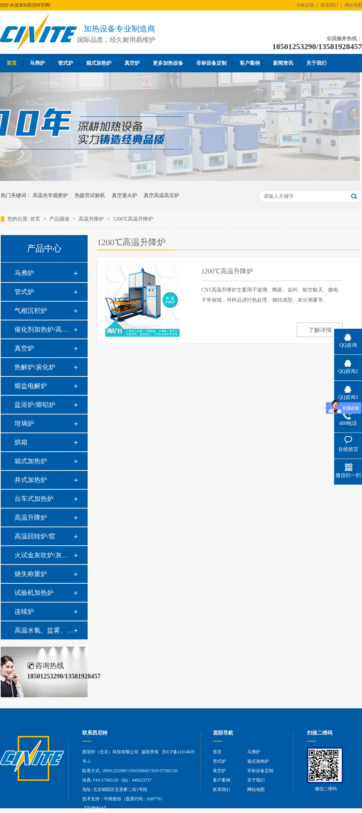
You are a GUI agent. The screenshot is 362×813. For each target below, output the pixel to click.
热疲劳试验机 (90, 195)
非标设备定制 (211, 63)
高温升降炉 (92, 219)
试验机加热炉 (34, 592)
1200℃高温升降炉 (133, 219)
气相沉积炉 (30, 310)
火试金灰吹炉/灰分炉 (43, 555)
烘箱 (21, 442)
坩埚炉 (24, 423)
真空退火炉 (124, 195)
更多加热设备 (168, 63)
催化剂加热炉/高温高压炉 (43, 329)
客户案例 (250, 63)
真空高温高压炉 (161, 195)
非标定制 (305, 5)
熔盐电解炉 (30, 386)
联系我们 (329, 5)
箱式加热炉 (98, 63)
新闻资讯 (283, 63)
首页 (12, 63)
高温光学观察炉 (50, 195)
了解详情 (320, 330)
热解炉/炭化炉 (34, 367)
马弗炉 (37, 63)
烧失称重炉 (30, 574)
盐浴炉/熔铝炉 (34, 404)
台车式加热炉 (34, 498)
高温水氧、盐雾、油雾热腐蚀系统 (43, 630)
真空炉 (132, 63)
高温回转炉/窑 (34, 536)
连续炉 (24, 611)
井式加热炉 (30, 480)
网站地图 (353, 5)
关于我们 (316, 63)
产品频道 (60, 219)
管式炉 (65, 63)
